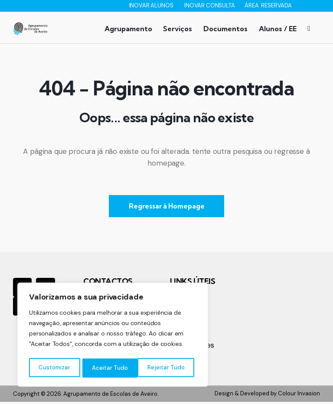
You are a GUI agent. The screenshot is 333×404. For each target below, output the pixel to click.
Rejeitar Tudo (110, 368)
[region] (112, 336)
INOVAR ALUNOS (152, 5)
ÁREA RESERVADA (268, 5)
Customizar (54, 368)
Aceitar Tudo (169, 368)
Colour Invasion (299, 396)
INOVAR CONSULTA (210, 5)
